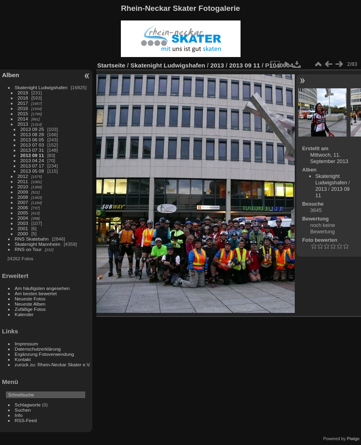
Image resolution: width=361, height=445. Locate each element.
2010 (23, 186)
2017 (23, 103)
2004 (23, 217)
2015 (23, 113)
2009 (23, 191)
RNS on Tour (28, 249)
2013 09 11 (32, 155)
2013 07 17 (32, 165)
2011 (23, 181)
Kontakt (23, 359)
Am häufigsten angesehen (42, 288)
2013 (23, 124)
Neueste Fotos (30, 298)
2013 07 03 (32, 144)
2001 (23, 228)
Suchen (23, 409)
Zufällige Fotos (30, 309)
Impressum (26, 343)
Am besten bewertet (36, 293)
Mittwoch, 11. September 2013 (329, 158)
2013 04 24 (32, 160)
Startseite (111, 65)
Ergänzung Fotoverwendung (44, 354)
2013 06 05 (32, 139)
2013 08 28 (32, 134)
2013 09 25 (32, 129)
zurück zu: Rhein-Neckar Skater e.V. (53, 364)
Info (19, 415)
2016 (23, 108)
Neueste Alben (30, 303)
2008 (23, 197)
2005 (23, 212)
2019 (23, 92)
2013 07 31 (32, 150)
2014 (23, 118)
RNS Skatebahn (32, 238)
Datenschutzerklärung (38, 348)
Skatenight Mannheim (38, 244)
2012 (23, 176)
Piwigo (353, 438)
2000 (23, 233)
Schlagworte (28, 404)
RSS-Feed (26, 420)
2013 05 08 (32, 171)
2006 (23, 207)
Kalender (24, 314)
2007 (23, 202)
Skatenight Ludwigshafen (41, 87)
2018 (23, 97)
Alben (10, 74)
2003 (23, 223)
